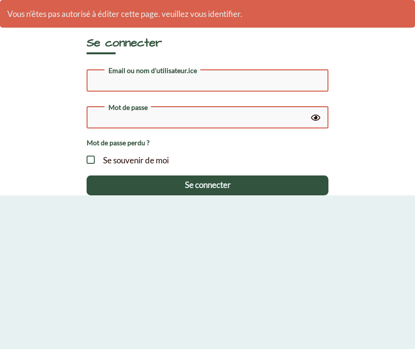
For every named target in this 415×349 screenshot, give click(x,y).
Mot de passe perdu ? (118, 143)
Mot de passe (128, 107)
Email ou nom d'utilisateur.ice (152, 70)
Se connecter (208, 185)
